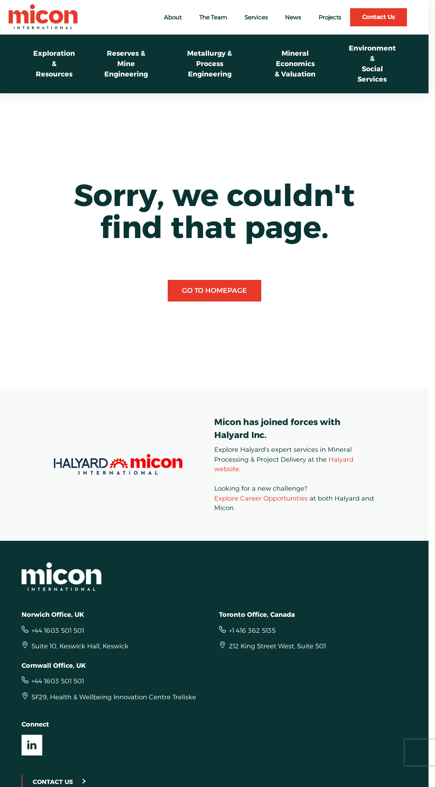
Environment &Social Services (372, 63)
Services (256, 17)
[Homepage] (214, 576)
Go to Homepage (214, 290)
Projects (330, 17)
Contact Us (378, 16)
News (293, 17)
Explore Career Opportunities (261, 498)
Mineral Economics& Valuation (295, 63)
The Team (213, 17)
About (173, 17)
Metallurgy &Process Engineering (209, 63)
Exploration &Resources (54, 63)
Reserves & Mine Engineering (126, 63)
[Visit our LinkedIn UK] (32, 745)
